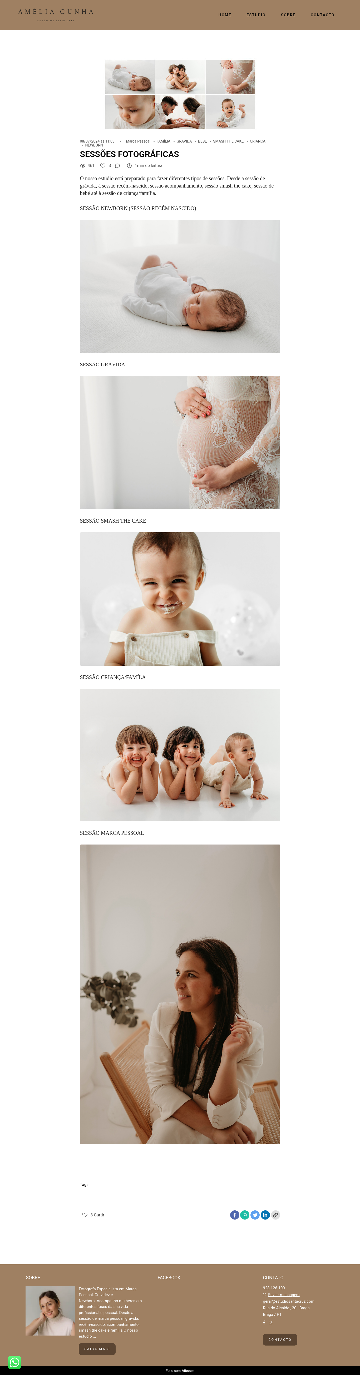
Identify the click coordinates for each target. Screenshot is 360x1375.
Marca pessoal (178, 1193)
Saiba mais (97, 1349)
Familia (110, 1193)
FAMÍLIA (163, 141)
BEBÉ (202, 141)
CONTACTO (323, 15)
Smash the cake (97, 1203)
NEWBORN (94, 145)
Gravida (131, 1193)
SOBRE (288, 15)
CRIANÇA (257, 141)
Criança (89, 1193)
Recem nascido (235, 1193)
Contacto (280, 1340)
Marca (151, 1193)
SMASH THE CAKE (228, 141)
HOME (225, 15)
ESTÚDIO (256, 15)
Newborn (206, 1193)
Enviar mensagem (284, 1295)
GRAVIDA (184, 141)
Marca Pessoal (138, 141)
